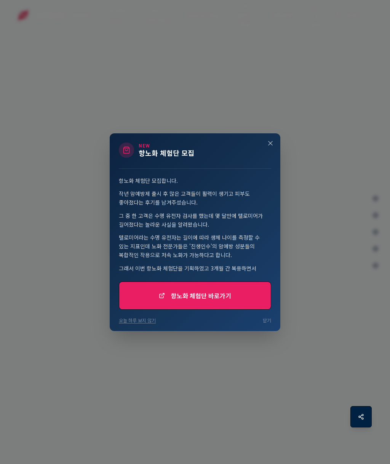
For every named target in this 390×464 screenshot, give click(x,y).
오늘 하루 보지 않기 (137, 320)
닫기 (267, 320)
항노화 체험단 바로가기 (195, 295)
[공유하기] (361, 416)
